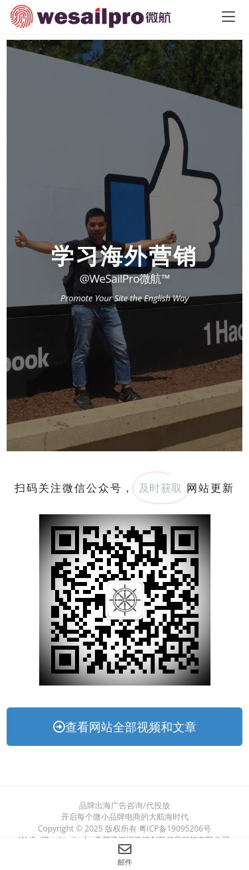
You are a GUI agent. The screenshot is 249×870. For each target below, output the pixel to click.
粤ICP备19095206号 (175, 828)
